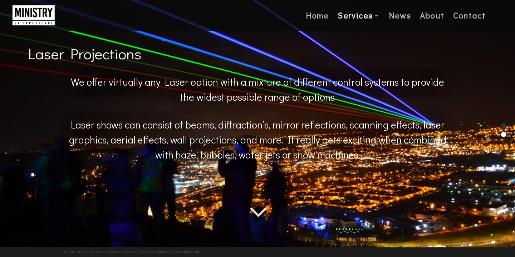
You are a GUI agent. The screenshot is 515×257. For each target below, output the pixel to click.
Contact (469, 17)
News (400, 17)
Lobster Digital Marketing (177, 251)
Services (355, 17)
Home (317, 17)
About (432, 17)
